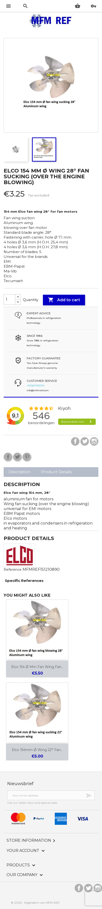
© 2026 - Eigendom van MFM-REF (35, 902)
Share (8, 457)
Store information (32, 840)
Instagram (94, 441)
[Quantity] (9, 299)
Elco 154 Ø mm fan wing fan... (37, 667)
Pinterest (27, 457)
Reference (13, 569)
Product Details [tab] (56, 472)
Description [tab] (19, 472)
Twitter (84, 441)
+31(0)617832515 (35, 385)
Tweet (17, 457)
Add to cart (64, 300)
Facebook (75, 441)
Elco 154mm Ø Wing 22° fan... (37, 750)
